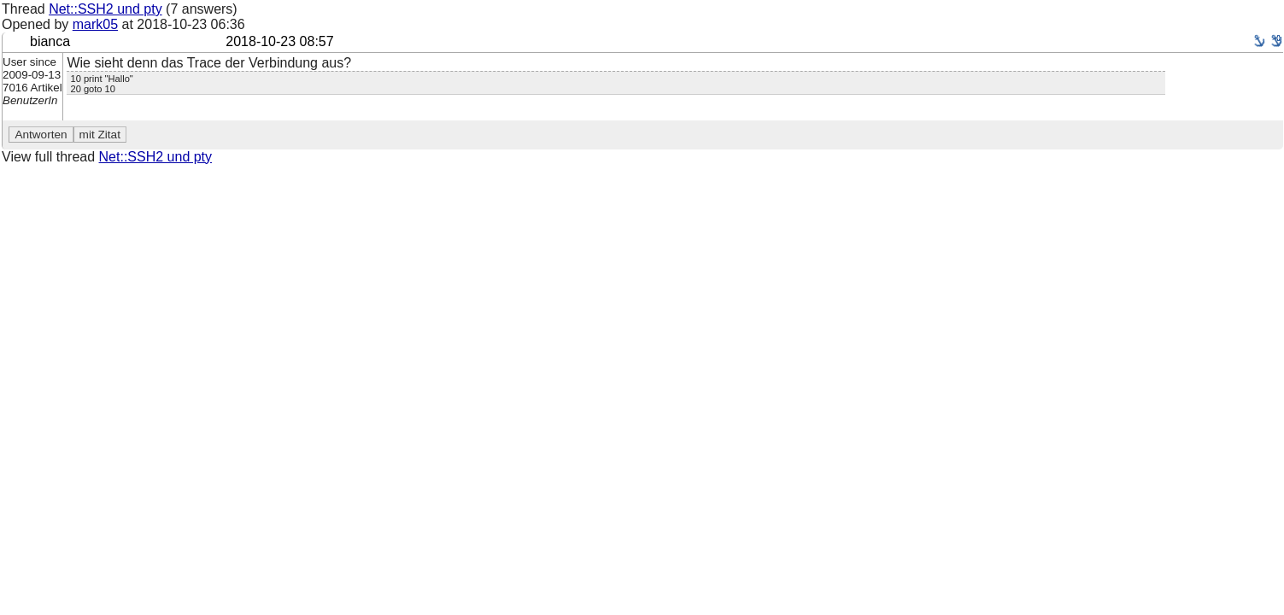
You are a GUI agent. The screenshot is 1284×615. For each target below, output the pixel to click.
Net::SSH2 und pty (105, 9)
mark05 (95, 24)
